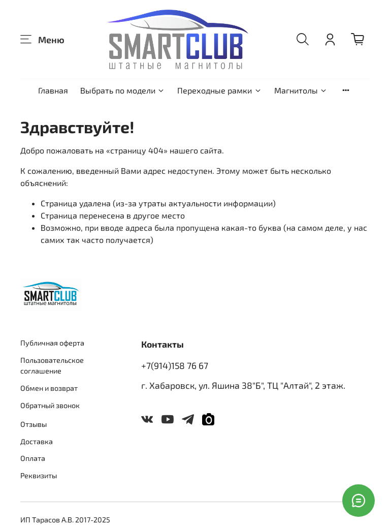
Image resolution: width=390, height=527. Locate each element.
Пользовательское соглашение (52, 366)
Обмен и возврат (49, 388)
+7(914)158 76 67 (174, 365)
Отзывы (33, 424)
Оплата (32, 458)
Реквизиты (38, 475)
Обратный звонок (50, 405)
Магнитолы (301, 90)
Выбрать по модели (122, 90)
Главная (53, 90)
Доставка (36, 441)
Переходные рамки (219, 90)
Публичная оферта (52, 342)
